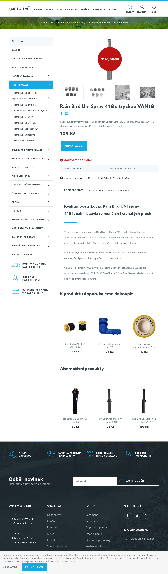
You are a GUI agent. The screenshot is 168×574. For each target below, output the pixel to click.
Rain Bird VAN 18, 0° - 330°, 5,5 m (75, 345)
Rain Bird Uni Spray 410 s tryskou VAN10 (110, 420)
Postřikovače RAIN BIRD (25, 128)
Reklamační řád (95, 546)
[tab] (74, 192)
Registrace (92, 521)
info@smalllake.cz (23, 524)
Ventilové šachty (22, 167)
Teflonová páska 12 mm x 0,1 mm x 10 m (144, 345)
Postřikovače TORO (22, 116)
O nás (50, 534)
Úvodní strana (47, 22)
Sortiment (19, 41)
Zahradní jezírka (22, 254)
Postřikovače (76, 22)
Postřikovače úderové (23, 134)
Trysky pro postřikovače (24, 98)
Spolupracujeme (57, 546)
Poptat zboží (74, 146)
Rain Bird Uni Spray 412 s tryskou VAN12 (144, 420)
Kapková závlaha (22, 76)
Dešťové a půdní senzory (27, 184)
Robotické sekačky (23, 67)
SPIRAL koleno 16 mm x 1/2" (109, 345)
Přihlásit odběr (140, 481)
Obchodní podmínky (98, 540)
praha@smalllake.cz (24, 543)
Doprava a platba (96, 528)
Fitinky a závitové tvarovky (29, 219)
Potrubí (17, 210)
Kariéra (51, 521)
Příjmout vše (34, 567)
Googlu (58, 558)
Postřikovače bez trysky (24, 92)
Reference (53, 528)
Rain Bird (76, 168)
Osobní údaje (94, 534)
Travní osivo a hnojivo (26, 245)
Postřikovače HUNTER (24, 122)
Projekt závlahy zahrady (27, 58)
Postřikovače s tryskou (24, 104)
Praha (15, 533)
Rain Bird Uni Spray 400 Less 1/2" (75, 420)
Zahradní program (23, 237)
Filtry (15, 202)
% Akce (16, 50)
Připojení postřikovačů (23, 140)
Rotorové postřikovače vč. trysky (29, 110)
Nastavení (10, 567)
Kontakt (52, 540)
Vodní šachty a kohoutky (27, 228)
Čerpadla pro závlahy (25, 193)
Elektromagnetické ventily (28, 158)
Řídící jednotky (21, 176)
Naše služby (54, 515)
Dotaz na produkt (74, 178)
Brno (15, 514)
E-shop (61, 22)
